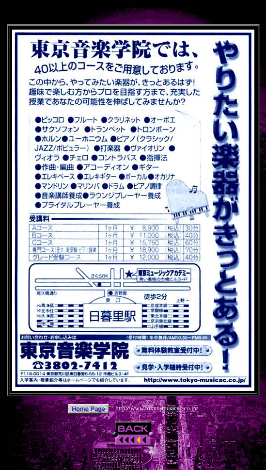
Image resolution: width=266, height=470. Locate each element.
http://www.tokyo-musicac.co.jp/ (156, 408)
